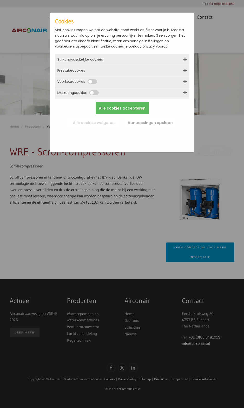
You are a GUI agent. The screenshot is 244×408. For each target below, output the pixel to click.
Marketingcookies (78, 92)
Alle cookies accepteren (122, 108)
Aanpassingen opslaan (150, 122)
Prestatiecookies (71, 70)
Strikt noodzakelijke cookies (80, 59)
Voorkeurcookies (77, 81)
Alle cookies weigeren (94, 122)
